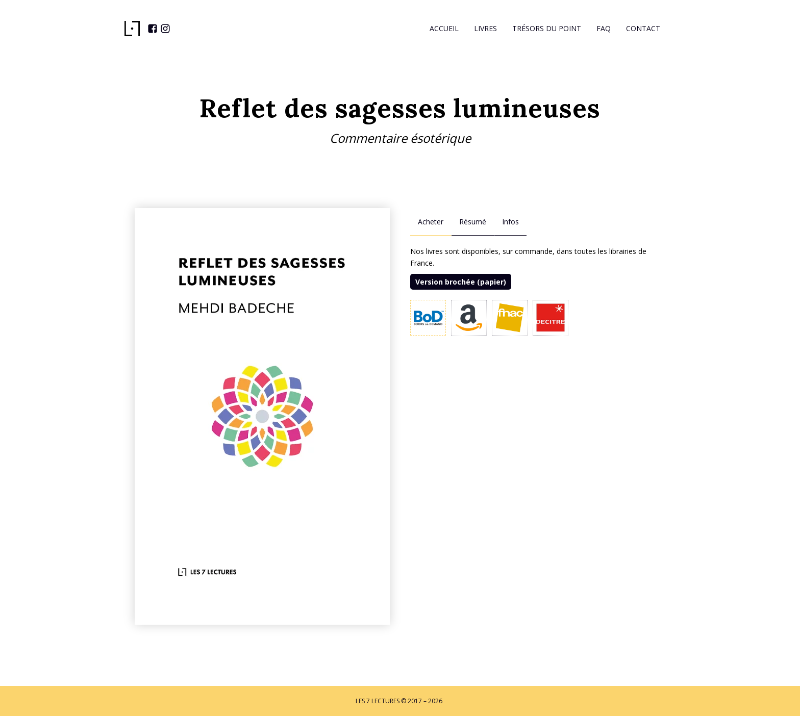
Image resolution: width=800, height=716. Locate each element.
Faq (603, 28)
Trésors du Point (546, 28)
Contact (643, 28)
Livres (485, 28)
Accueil (444, 28)
